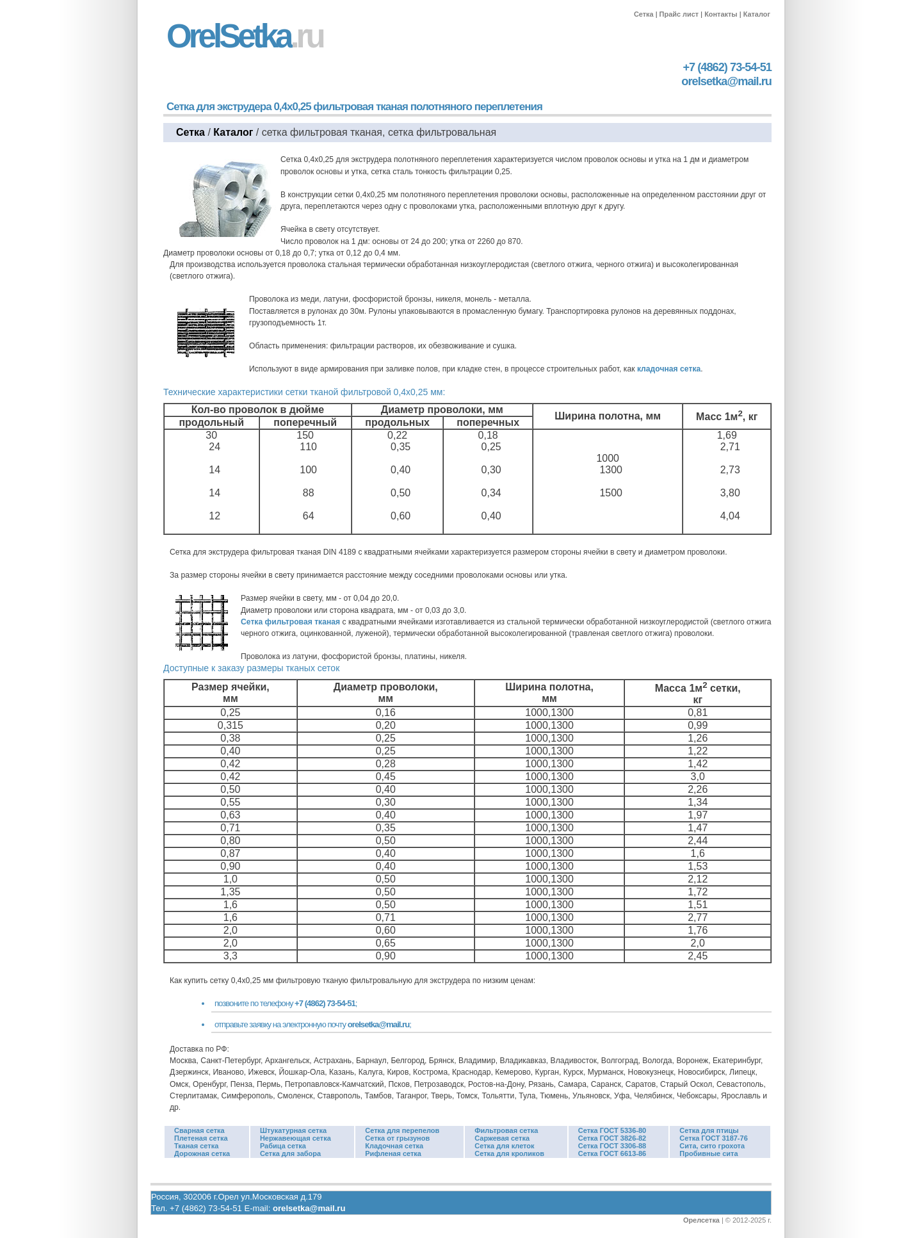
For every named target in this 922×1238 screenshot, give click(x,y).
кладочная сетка (668, 368)
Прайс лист (679, 14)
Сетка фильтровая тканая (290, 621)
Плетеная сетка (201, 1138)
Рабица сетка (283, 1146)
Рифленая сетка (393, 1153)
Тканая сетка (196, 1146)
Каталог (756, 14)
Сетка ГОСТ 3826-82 (612, 1138)
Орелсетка (701, 1220)
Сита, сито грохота (712, 1146)
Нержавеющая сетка (295, 1138)
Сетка (644, 14)
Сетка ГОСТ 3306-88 (612, 1146)
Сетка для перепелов (402, 1130)
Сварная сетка (199, 1130)
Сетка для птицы (708, 1130)
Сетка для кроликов (509, 1153)
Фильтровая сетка (506, 1130)
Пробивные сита (708, 1153)
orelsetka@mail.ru (726, 81)
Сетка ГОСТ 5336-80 (612, 1130)
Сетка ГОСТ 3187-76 (713, 1138)
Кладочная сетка (394, 1146)
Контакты (721, 14)
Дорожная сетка (202, 1153)
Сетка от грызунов (397, 1138)
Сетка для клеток (504, 1146)
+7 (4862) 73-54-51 (727, 67)
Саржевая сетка (502, 1138)
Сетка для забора (290, 1153)
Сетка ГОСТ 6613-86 (612, 1153)
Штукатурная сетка (293, 1130)
